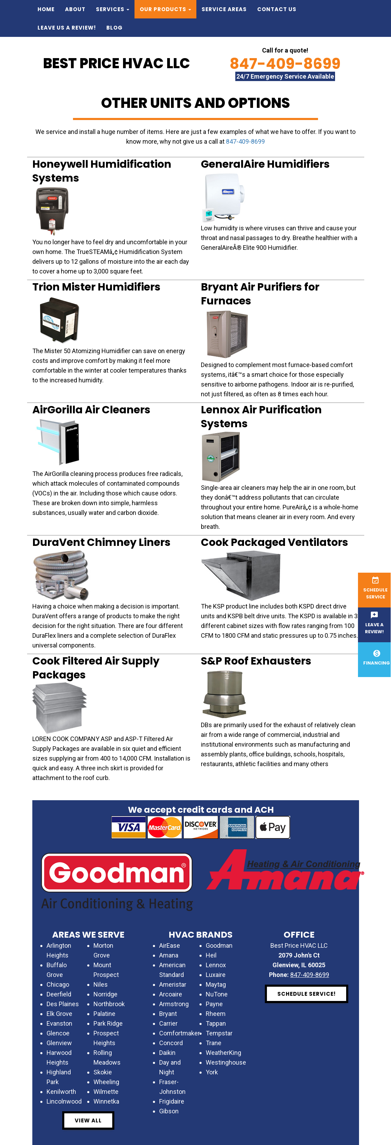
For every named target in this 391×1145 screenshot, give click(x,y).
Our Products (165, 9)
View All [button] (88, 1120)
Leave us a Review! (67, 27)
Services (112, 9)
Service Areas (224, 9)
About (75, 9)
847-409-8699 (285, 63)
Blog (114, 27)
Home (46, 9)
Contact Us (276, 9)
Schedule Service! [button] (306, 993)
